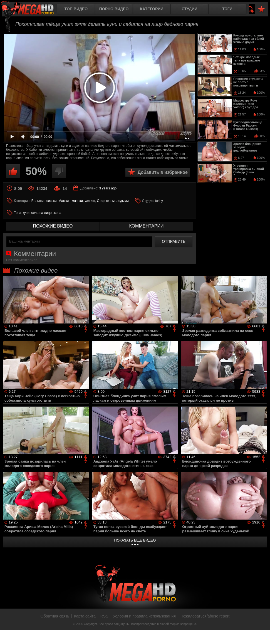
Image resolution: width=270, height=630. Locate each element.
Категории (152, 9)
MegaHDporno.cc (32, 9)
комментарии (146, 226)
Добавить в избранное (163, 172)
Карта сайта (85, 616)
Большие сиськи (44, 201)
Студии (189, 9)
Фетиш (90, 201)
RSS (104, 616)
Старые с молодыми (113, 201)
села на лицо (41, 213)
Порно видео (114, 9)
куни (26, 213)
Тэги (227, 9)
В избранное (261, 9)
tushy (159, 201)
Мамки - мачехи (70, 201)
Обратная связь (55, 616)
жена (57, 213)
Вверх (261, 619)
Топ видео (76, 9)
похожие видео (53, 226)
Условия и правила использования (144, 616)
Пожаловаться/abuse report (205, 616)
